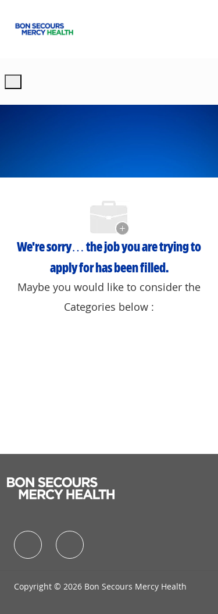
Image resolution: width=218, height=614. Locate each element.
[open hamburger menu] (13, 81)
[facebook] (28, 545)
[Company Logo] (44, 28)
